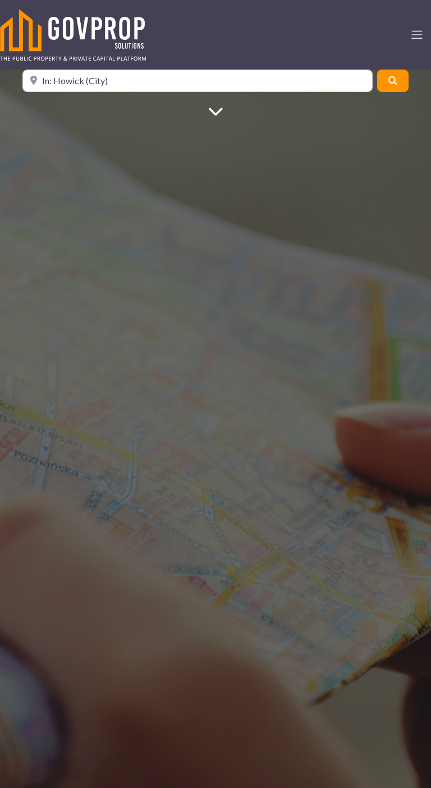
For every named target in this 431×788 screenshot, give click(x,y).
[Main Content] (215, 110)
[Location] (197, 81)
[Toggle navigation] (417, 35)
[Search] (393, 81)
